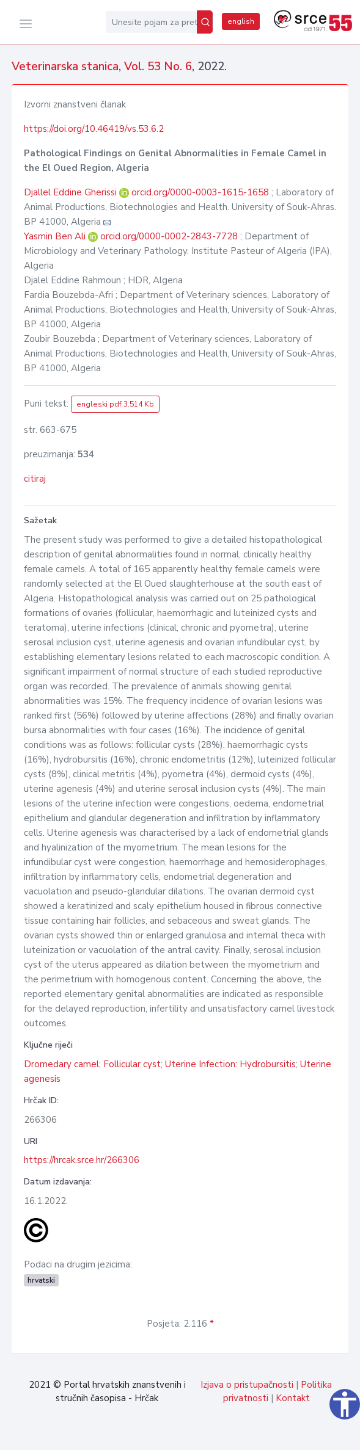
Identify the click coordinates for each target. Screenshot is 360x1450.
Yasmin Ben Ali (56, 236)
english (240, 21)
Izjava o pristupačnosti (246, 1385)
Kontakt (293, 1398)
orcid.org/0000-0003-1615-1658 (200, 192)
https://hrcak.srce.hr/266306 (81, 1160)
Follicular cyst (132, 1064)
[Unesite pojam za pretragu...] (151, 22)
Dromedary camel (61, 1064)
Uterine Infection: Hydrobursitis (230, 1064)
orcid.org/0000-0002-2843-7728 (169, 236)
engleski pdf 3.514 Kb (115, 404)
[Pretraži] (205, 22)
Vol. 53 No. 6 (158, 66)
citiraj (35, 479)
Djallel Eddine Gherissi (71, 192)
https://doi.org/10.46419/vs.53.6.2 (94, 129)
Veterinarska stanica (65, 66)
